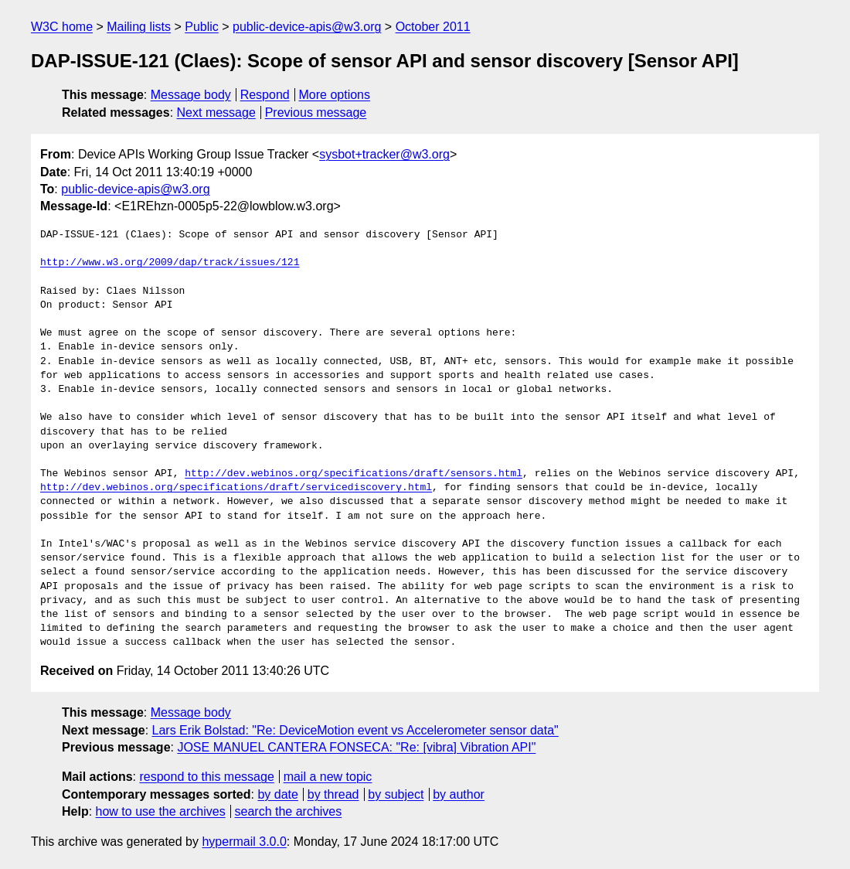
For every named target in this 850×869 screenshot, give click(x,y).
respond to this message (206, 776)
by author (458, 794)
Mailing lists (139, 26)
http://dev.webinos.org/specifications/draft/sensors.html (353, 474)
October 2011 (433, 26)
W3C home (62, 26)
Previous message (316, 112)
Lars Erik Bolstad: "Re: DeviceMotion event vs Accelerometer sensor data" (355, 730)
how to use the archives (161, 811)
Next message (216, 112)
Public (202, 26)
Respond (265, 94)
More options (335, 94)
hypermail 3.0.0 (244, 841)
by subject (395, 794)
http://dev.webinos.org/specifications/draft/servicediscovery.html (236, 488)
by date (277, 794)
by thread (333, 794)
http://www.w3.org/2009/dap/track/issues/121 (169, 263)
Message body (191, 94)
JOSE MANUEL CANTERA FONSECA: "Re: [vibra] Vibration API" (356, 747)
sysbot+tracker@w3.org (384, 154)
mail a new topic (328, 776)
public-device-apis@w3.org (307, 26)
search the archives (288, 811)
